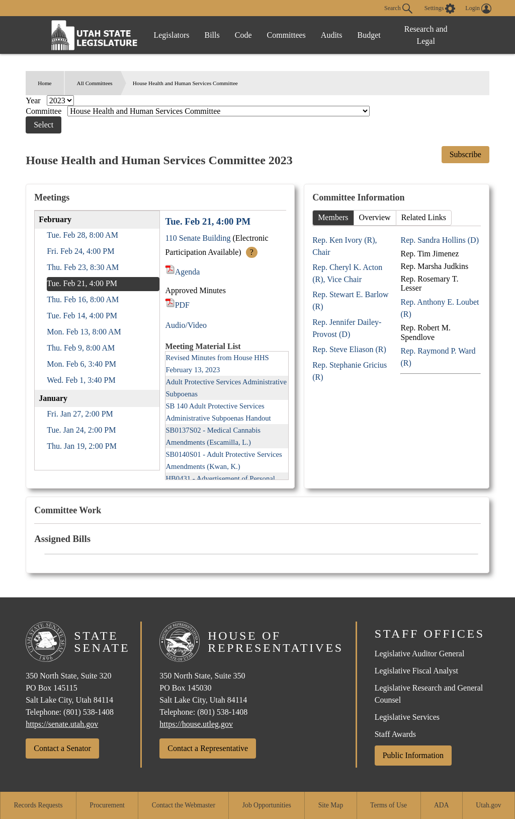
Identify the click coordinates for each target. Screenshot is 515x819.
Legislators (171, 35)
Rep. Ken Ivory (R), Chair (344, 246)
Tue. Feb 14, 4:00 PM (82, 315)
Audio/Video (186, 325)
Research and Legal (426, 35)
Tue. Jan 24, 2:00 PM (81, 430)
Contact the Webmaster (183, 805)
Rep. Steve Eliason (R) (349, 349)
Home (44, 83)
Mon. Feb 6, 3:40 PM (81, 364)
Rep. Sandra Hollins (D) (439, 240)
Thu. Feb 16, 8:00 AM (83, 299)
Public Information (413, 755)
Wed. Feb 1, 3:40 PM (81, 380)
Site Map (330, 805)
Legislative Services (407, 717)
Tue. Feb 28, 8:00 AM (82, 235)
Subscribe (465, 154)
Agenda (182, 271)
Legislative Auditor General (420, 653)
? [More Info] (251, 252)
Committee (44, 111)
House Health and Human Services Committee (185, 83)
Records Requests (38, 805)
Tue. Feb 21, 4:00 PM (82, 283)
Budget (369, 35)
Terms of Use (388, 805)
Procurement (107, 805)
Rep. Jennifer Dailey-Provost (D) (346, 328)
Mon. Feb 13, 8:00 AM (84, 331)
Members (333, 217)
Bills (212, 35)
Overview (375, 217)
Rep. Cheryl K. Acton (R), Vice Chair (347, 273)
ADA (441, 805)
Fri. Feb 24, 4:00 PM (80, 251)
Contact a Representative (207, 748)
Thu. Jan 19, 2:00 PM (82, 446)
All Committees (95, 83)
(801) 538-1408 (88, 712)
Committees (286, 35)
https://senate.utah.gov (62, 724)
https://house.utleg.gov (196, 724)
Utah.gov (488, 805)
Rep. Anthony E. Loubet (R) (439, 308)
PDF (177, 305)
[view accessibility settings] (440, 9)
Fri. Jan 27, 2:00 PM (80, 413)
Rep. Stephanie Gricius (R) (349, 371)
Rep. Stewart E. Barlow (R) (350, 300)
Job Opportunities (266, 805)
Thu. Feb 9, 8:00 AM (81, 348)
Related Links (423, 217)
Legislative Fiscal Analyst (416, 670)
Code (243, 35)
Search (398, 9)
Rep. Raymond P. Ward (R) (437, 357)
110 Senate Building (197, 238)
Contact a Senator (62, 748)
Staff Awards (395, 734)
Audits (331, 35)
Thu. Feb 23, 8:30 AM (83, 267)
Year (34, 100)
